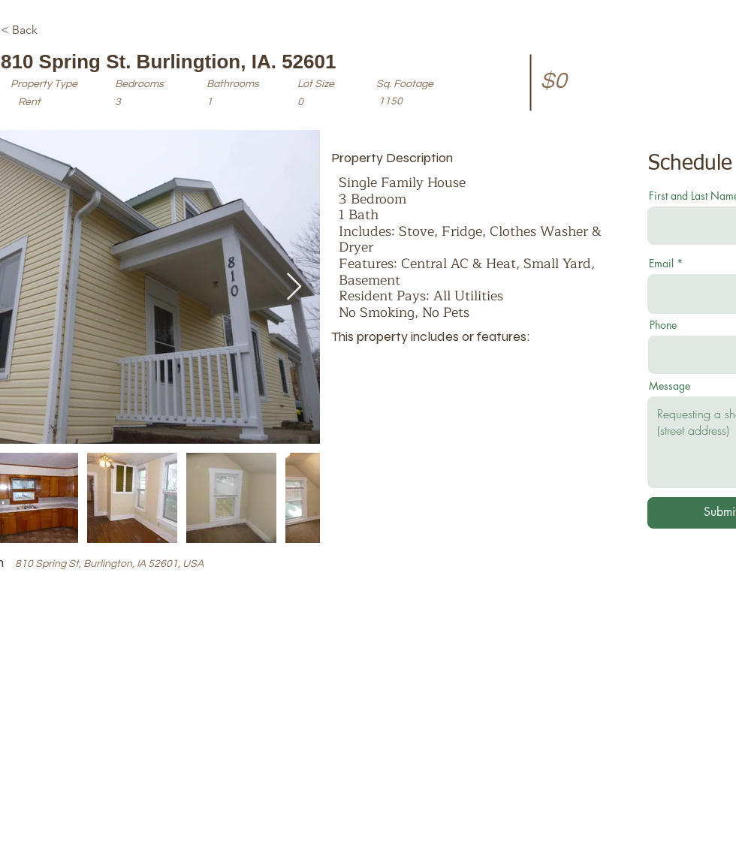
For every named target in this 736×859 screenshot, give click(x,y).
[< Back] (54, 30)
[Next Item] (294, 287)
